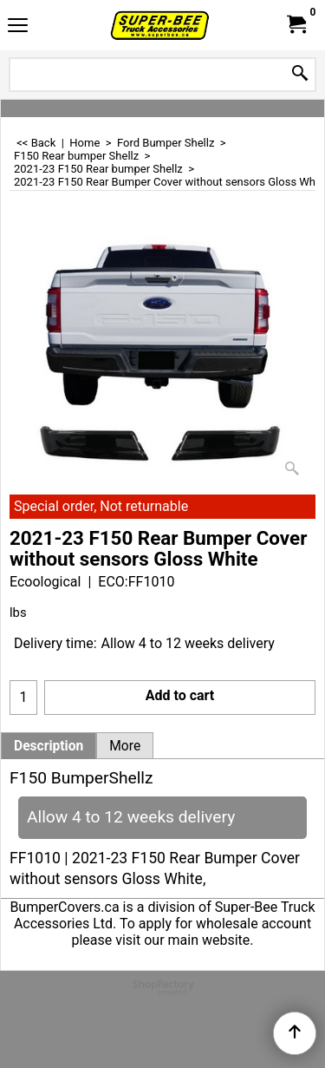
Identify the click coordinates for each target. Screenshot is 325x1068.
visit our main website (182, 940)
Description (48, 746)
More (124, 746)
